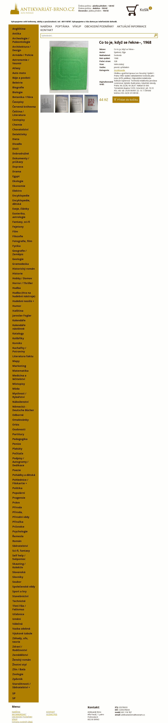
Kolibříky (18, 338)
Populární (18, 493)
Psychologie (20, 531)
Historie (17, 273)
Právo (16, 502)
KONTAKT (46, 30)
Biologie (17, 92)
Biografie (18, 87)
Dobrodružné (20, 153)
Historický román (23, 268)
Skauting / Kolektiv (18, 565)
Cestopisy (18, 120)
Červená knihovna (24, 106)
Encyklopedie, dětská (21, 202)
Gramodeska (20, 264)
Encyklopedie (20, 195)
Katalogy (18, 333)
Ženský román (21, 659)
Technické (18, 601)
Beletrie (17, 82)
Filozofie (17, 236)
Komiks (17, 343)
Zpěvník (17, 679)
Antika (16, 33)
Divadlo (17, 144)
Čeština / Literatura (18, 113)
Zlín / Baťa (18, 669)
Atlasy (16, 68)
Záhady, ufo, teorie (20, 639)
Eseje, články (20, 208)
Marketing (19, 366)
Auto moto (19, 73)
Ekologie (17, 181)
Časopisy (18, 102)
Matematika (20, 370)
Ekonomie (18, 186)
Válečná (17, 624)
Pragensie (18, 497)
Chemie (17, 124)
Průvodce (18, 526)
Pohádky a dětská (23, 475)
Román (16, 541)
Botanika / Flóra (22, 97)
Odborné (18, 415)
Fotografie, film (22, 241)
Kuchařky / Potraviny (19, 349)
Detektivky (19, 134)
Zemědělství (20, 655)
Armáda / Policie (22, 55)
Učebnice (18, 614)
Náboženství (20, 402)
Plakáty (17, 448)
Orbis (15, 424)
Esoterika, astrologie (18, 215)
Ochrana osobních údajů (22, 722)
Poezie (16, 470)
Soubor (16, 582)
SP (13, 693)
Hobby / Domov (22, 278)
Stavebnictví (20, 596)
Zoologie (17, 674)
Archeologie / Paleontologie (21, 40)
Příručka (17, 522)
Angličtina (18, 28)
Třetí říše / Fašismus (19, 607)
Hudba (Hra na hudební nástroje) (23, 294)
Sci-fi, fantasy (21, 550)
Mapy (16, 361)
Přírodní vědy (20, 517)
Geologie (18, 259)
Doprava (17, 166)
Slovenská (18, 572)
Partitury (18, 434)
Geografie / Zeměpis (19, 252)
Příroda (17, 507)
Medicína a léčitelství (19, 377)
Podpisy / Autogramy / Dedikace (20, 461)
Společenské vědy (23, 586)
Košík (139, 10)
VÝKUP (77, 26)
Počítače (17, 453)
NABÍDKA (46, 26)
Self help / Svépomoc (18, 557)
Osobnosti (18, 429)
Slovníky (17, 577)
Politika (17, 488)
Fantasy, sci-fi (21, 222)
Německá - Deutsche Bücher (23, 408)
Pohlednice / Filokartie (20, 481)
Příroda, (17, 512)
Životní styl (19, 664)
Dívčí (15, 148)
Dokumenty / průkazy (20, 160)
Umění (16, 619)
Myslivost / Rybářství (19, 395)
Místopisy (18, 384)
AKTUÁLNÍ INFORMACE (131, 26)
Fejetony (18, 226)
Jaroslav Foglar (21, 315)
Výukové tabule (22, 633)
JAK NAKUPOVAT (19, 714)
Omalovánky (20, 419)
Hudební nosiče (22, 301)
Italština (17, 310)
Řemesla (17, 536)
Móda (16, 388)
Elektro (17, 190)
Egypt (16, 176)
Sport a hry (19, 591)
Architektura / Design (21, 48)
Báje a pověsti (21, 78)
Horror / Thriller (22, 283)
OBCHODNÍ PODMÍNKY (99, 26)
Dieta (15, 139)
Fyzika (16, 246)
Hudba (16, 288)
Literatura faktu (22, 356)
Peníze (16, 444)
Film (15, 231)
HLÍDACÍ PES (51, 714)
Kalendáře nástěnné (18, 326)
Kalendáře (18, 320)
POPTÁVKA (62, 26)
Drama (16, 171)
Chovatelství (20, 129)
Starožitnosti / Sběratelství (21, 685)
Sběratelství (20, 546)
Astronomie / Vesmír (20, 61)
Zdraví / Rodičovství (19, 648)
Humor (16, 306)
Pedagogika (19, 439)
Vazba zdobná (21, 628)
